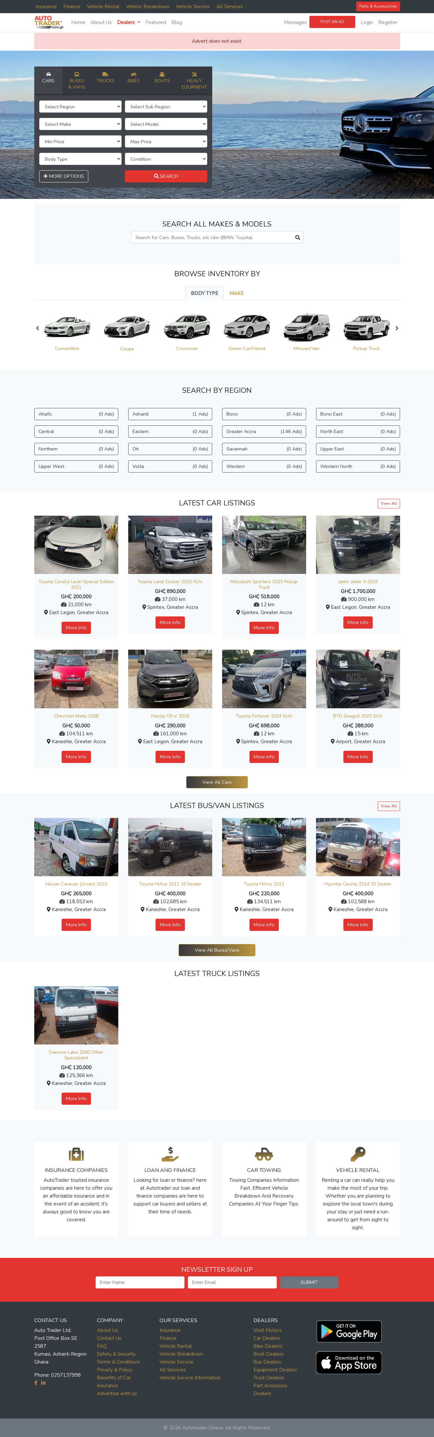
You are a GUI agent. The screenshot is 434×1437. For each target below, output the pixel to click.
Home (78, 22)
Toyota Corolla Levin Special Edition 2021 (76, 584)
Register (387, 22)
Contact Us (109, 1338)
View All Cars (217, 782)
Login (367, 22)
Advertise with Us (117, 1393)
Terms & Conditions (118, 1362)
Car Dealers (266, 1338)
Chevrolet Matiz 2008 (76, 716)
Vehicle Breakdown (147, 6)
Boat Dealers (268, 1354)
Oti (170, 449)
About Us (101, 22)
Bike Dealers (267, 1346)
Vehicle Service (193, 6)
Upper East (358, 449)
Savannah (264, 449)
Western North (358, 466)
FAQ (102, 1346)
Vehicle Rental (103, 6)
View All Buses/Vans (217, 950)
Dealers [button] (126, 22)
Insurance (46, 6)
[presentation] (37, 328)
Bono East (358, 414)
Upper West (76, 466)
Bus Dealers (267, 1362)
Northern (76, 449)
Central (76, 431)
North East (358, 431)
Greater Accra (264, 431)
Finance (71, 6)
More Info (76, 627)
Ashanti (170, 414)
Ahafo (76, 414)
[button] (349, 1329)
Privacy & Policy (114, 1370)
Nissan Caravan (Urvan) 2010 (76, 884)
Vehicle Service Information (189, 1377)
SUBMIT (309, 1282)
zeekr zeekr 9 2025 (358, 582)
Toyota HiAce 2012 (264, 884)
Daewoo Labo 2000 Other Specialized (76, 1055)
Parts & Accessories (378, 6)
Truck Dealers (268, 1377)
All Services (230, 6)
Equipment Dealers (275, 1370)
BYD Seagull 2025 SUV (358, 716)
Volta (170, 466)
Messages (295, 22)
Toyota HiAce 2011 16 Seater (170, 884)
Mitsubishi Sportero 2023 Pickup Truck (264, 584)
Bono (264, 414)
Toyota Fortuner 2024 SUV (264, 716)
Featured (155, 22)
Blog (176, 22)
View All (389, 503)
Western (264, 466)
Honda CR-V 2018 (170, 716)
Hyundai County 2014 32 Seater (357, 884)
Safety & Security (116, 1354)
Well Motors (267, 1330)
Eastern (170, 431)
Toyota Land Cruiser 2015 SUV (170, 582)
